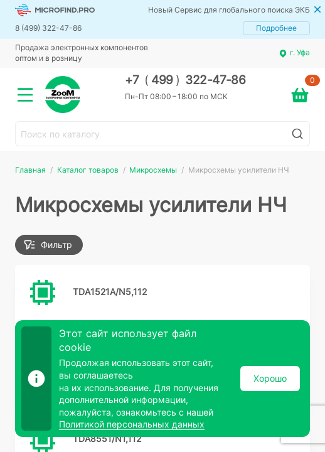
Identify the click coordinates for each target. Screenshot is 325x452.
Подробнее (276, 28)
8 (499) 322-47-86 (48, 28)
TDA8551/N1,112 (107, 438)
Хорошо (270, 378)
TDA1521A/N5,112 (110, 291)
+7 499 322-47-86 (185, 80)
